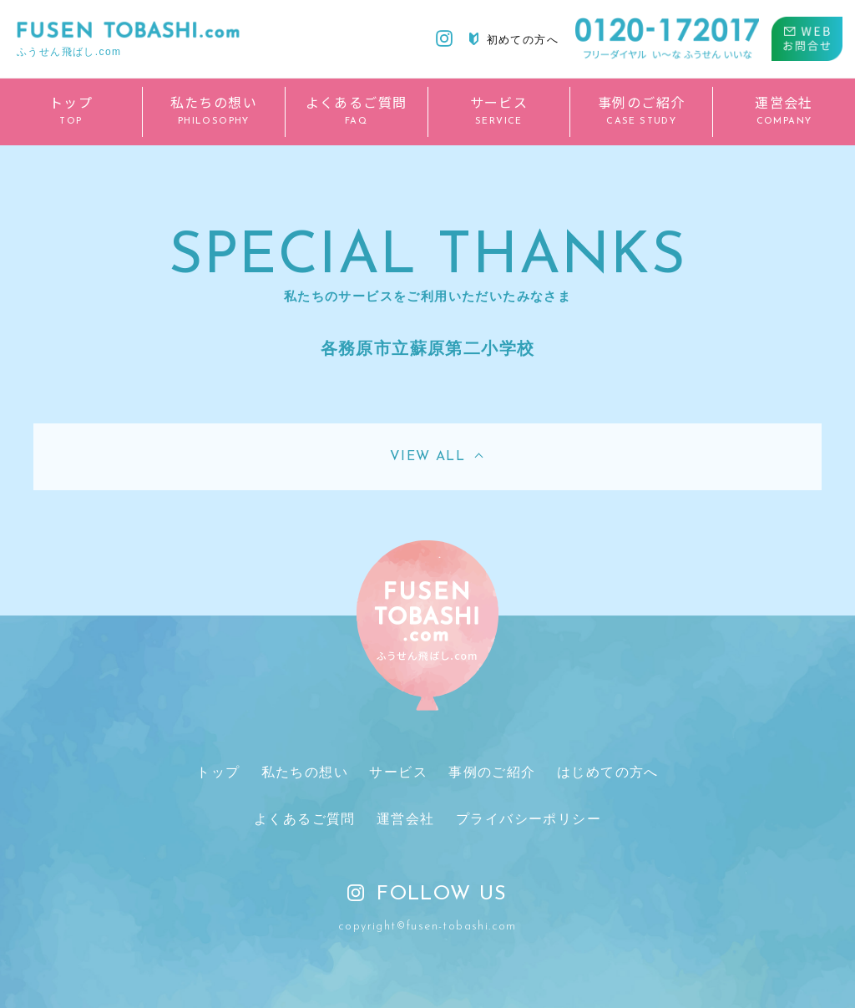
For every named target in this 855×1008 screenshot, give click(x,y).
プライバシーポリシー (528, 819)
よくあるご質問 (305, 819)
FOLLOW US (427, 894)
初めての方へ (514, 39)
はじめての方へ (608, 772)
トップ (218, 772)
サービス (398, 772)
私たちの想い (304, 772)
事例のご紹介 (491, 772)
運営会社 (406, 819)
